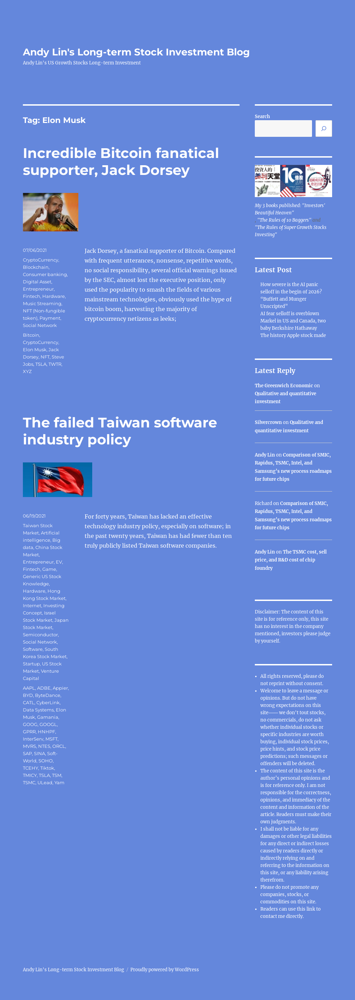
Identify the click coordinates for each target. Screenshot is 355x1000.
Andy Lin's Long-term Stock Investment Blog (136, 52)
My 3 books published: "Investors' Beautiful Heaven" (290, 209)
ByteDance (47, 695)
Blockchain (36, 267)
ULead (44, 782)
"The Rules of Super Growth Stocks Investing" (291, 231)
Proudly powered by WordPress (164, 970)
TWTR (55, 364)
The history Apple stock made (293, 335)
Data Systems (38, 710)
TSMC (29, 782)
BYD (28, 695)
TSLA (40, 364)
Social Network (40, 325)
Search (262, 117)
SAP (27, 753)
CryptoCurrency (40, 260)
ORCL (58, 746)
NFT (45, 357)
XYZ (27, 371)
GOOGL (48, 724)
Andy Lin (265, 455)
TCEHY (30, 768)
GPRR (29, 731)
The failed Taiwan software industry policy (120, 431)
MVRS (29, 746)
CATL (28, 702)
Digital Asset (37, 281)
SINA (39, 753)
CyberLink (48, 702)
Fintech (31, 296)
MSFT (51, 739)
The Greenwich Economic (284, 386)
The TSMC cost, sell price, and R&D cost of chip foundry (291, 560)
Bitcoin (31, 335)
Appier (60, 688)
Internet (32, 605)
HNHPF (46, 731)
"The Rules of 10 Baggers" (284, 220)
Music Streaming (42, 303)
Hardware (53, 296)
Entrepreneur (38, 289)
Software (33, 649)
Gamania (47, 717)
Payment (50, 318)
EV (59, 562)
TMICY (30, 775)
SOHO (45, 760)
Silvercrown (268, 422)
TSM (56, 775)
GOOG (30, 724)
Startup (31, 663)
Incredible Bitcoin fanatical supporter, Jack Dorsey (121, 161)
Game (49, 569)
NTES (44, 746)
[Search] (323, 128)
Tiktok (47, 768)
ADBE (44, 688)
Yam (59, 782)
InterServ (33, 739)
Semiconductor (40, 634)
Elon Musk (34, 349)
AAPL (29, 688)
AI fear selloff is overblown (289, 314)
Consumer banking (45, 274)
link (311, 909)
